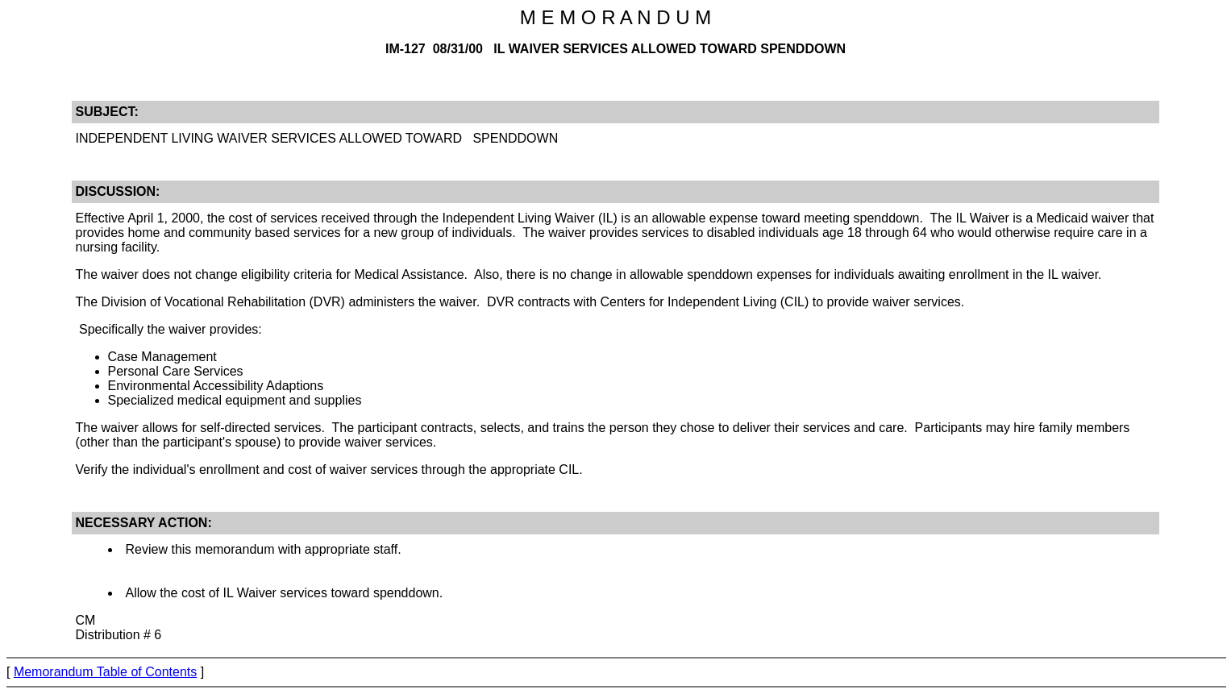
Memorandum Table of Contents (105, 672)
